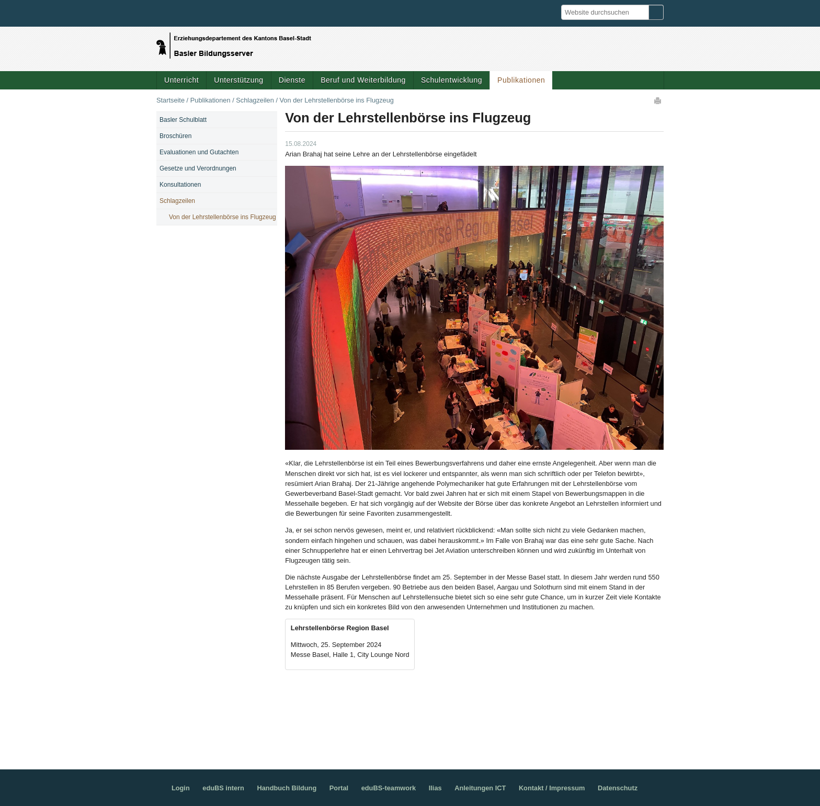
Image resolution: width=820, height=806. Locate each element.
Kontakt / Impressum (552, 788)
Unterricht (181, 80)
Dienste (292, 80)
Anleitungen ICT (480, 788)
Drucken (658, 100)
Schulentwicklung (451, 80)
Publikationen (521, 80)
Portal (338, 788)
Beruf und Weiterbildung (363, 80)
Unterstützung (238, 80)
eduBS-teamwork (388, 788)
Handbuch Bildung (286, 788)
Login (181, 788)
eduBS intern (223, 788)
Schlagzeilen (255, 100)
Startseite (170, 100)
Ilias (435, 788)
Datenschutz (617, 788)
